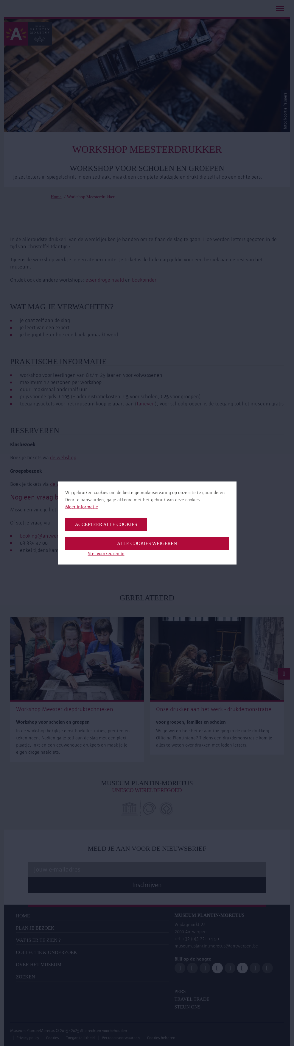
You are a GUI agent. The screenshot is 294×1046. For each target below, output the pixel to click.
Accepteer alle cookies (106, 524)
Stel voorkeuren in (106, 553)
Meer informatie (81, 506)
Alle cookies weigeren (147, 543)
